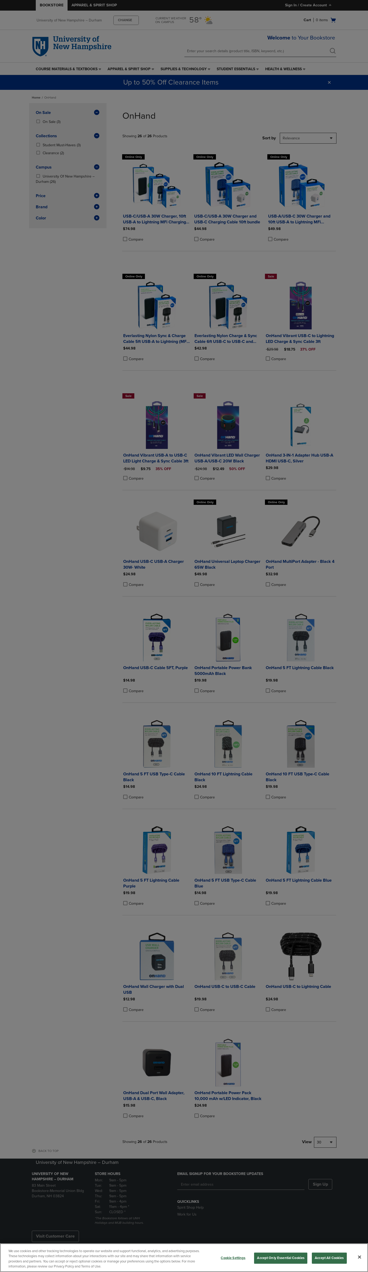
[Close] (359, 1257)
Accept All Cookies (329, 1258)
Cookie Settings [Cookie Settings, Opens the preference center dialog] (233, 1258)
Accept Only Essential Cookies (280, 1258)
